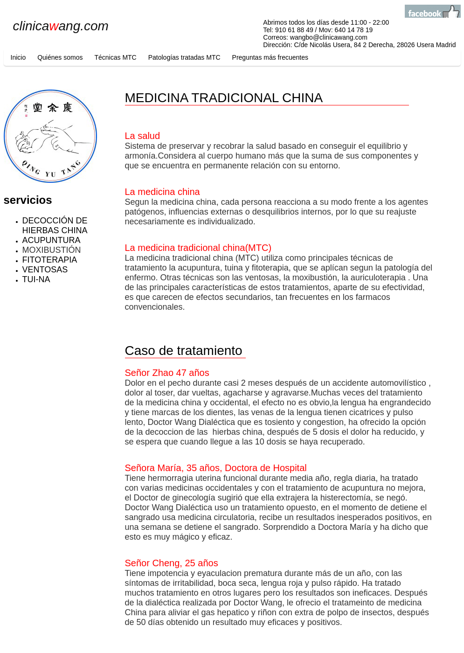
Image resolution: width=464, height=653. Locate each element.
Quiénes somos (60, 57)
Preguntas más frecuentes (270, 57)
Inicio (18, 57)
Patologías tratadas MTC (184, 57)
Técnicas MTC (115, 57)
